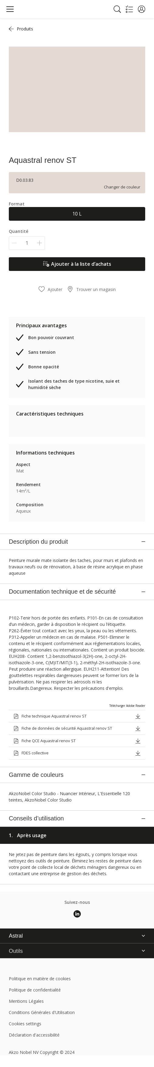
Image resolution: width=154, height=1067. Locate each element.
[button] (141, 9)
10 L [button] (77, 213)
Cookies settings (25, 943)
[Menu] (10, 9)
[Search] (117, 9)
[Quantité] (27, 243)
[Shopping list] (129, 9)
